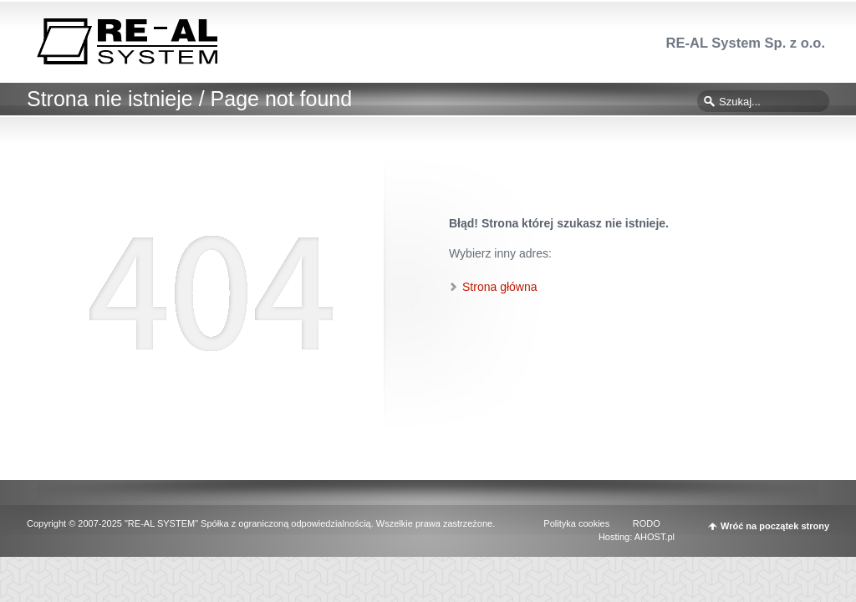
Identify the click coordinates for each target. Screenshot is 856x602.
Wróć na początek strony (775, 526)
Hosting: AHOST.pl (637, 537)
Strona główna (500, 286)
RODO (646, 523)
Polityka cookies (576, 523)
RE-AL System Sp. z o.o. (745, 42)
